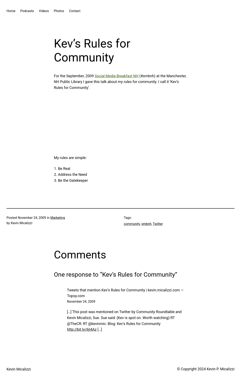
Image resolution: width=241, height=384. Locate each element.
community (132, 224)
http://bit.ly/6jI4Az (82, 329)
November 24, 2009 (81, 301)
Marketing (57, 218)
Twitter (158, 224)
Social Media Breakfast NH (117, 76)
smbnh (146, 224)
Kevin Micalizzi (19, 369)
